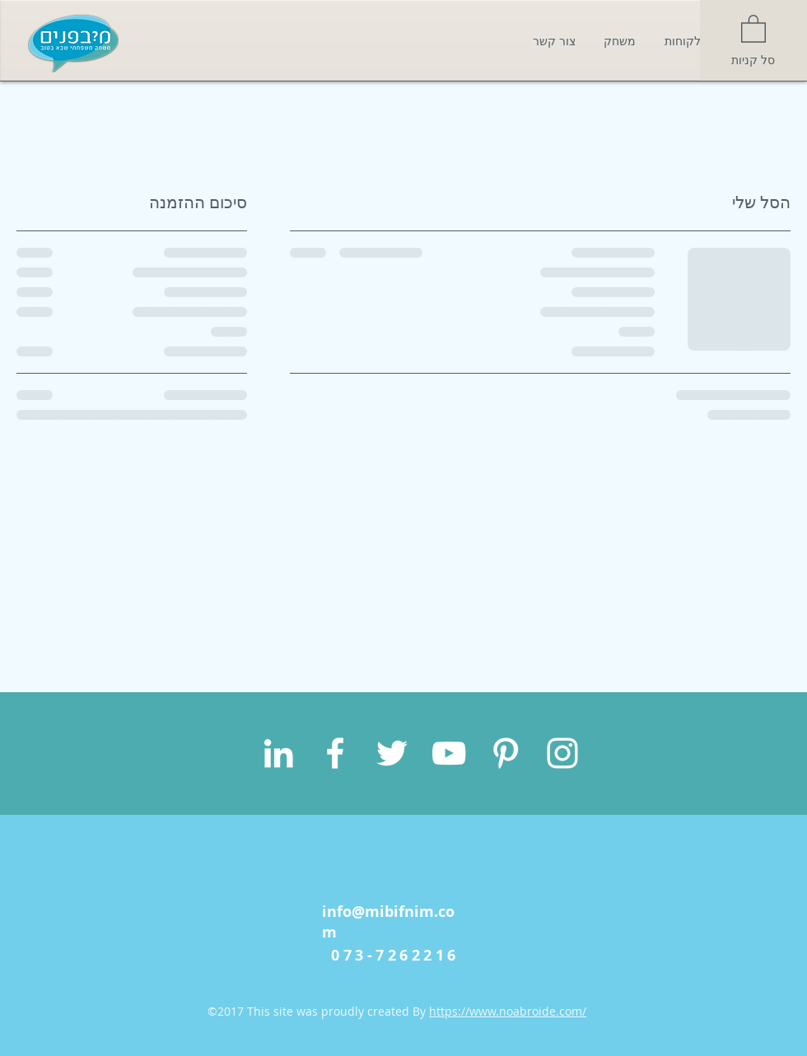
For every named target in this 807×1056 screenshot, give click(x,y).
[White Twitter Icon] (392, 753)
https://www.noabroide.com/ (507, 1011)
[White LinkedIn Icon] (278, 753)
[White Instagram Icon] (562, 753)
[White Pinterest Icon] (505, 753)
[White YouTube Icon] (448, 753)
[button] (753, 28)
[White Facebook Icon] (335, 753)
